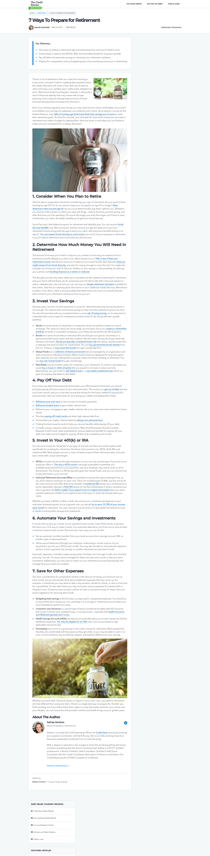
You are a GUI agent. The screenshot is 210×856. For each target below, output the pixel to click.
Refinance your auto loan (48, 418)
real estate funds (79, 384)
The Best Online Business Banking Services (157, 99)
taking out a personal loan (90, 436)
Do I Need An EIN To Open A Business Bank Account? (157, 107)
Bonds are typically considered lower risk (81, 354)
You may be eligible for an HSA (80, 641)
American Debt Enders (149, 73)
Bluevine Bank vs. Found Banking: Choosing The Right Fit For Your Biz (157, 176)
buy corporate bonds (85, 361)
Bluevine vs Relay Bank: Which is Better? (155, 204)
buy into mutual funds (66, 374)
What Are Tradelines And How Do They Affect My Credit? (155, 159)
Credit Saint (102, 755)
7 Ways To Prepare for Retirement (63, 13)
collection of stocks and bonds (70, 364)
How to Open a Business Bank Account (155, 115)
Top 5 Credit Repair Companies (151, 168)
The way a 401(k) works (70, 480)
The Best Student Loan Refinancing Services (157, 134)
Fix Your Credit (134, 4)
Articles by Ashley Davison (57, 788)
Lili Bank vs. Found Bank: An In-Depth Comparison (154, 185)
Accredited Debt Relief (149, 59)
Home (32, 13)
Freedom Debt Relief (148, 52)
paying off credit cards (56, 432)
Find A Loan (173, 4)
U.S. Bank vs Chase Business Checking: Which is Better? (155, 142)
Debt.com (143, 80)
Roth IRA (84, 503)
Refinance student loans (47, 421)
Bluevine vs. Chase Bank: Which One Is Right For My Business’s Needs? (158, 195)
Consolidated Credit (148, 66)
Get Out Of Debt (154, 4)
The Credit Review (36, 3)
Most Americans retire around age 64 (51, 213)
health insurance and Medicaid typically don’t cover (61, 634)
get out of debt (112, 402)
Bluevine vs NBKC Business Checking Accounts (154, 222)
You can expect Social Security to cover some (74, 242)
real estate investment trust (105, 384)
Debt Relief (42, 13)
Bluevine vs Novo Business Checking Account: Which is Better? (154, 232)
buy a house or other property (67, 381)
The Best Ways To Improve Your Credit (154, 151)
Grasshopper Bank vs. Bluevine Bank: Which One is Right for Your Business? (157, 242)
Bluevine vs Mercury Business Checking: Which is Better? (155, 252)
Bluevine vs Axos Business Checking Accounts (154, 212)
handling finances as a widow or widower (92, 279)
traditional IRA (102, 500)
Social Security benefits (44, 235)
